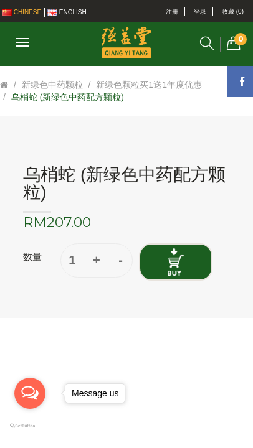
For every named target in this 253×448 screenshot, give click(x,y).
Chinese (21, 12)
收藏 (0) (233, 11)
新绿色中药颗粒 (52, 85)
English (67, 12)
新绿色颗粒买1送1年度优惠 (149, 85)
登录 (200, 11)
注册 (172, 11)
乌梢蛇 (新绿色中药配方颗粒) (67, 97)
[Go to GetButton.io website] (30, 426)
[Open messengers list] (29, 393)
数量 (32, 256)
